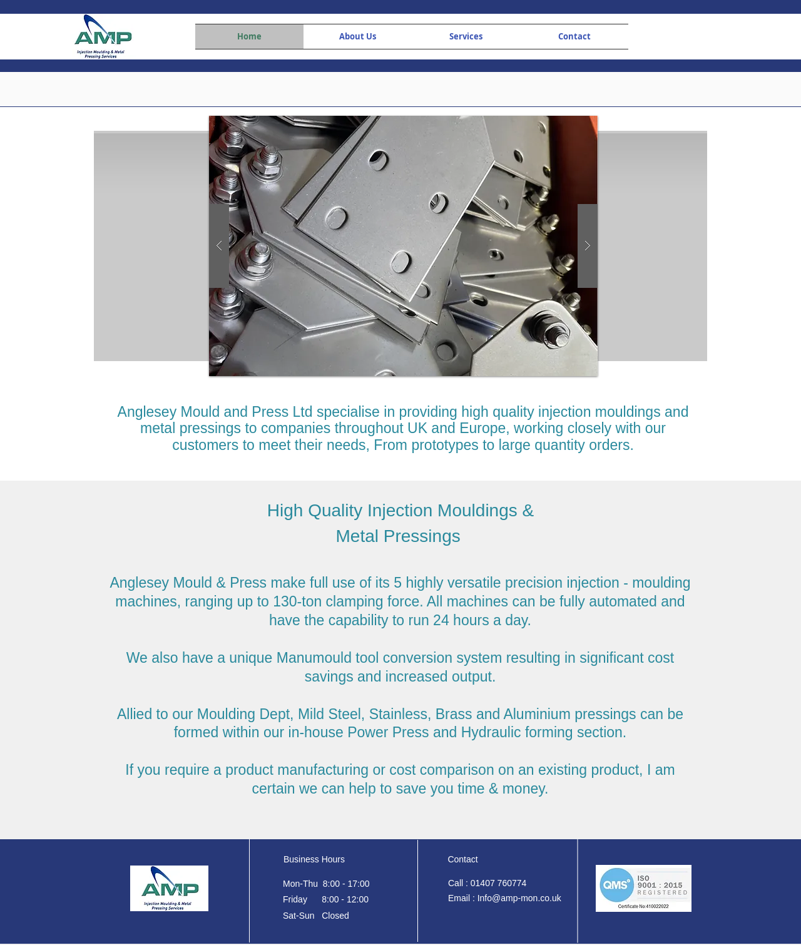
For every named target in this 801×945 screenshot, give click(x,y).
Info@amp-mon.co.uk (519, 898)
